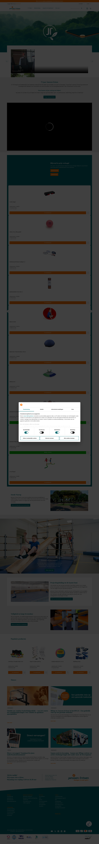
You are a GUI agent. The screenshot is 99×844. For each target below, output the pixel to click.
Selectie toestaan (49, 438)
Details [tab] (42, 409)
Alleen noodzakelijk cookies (30, 438)
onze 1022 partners (29, 416)
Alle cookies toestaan (69, 438)
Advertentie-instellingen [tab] (57, 409)
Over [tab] (72, 409)
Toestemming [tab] (26, 409)
